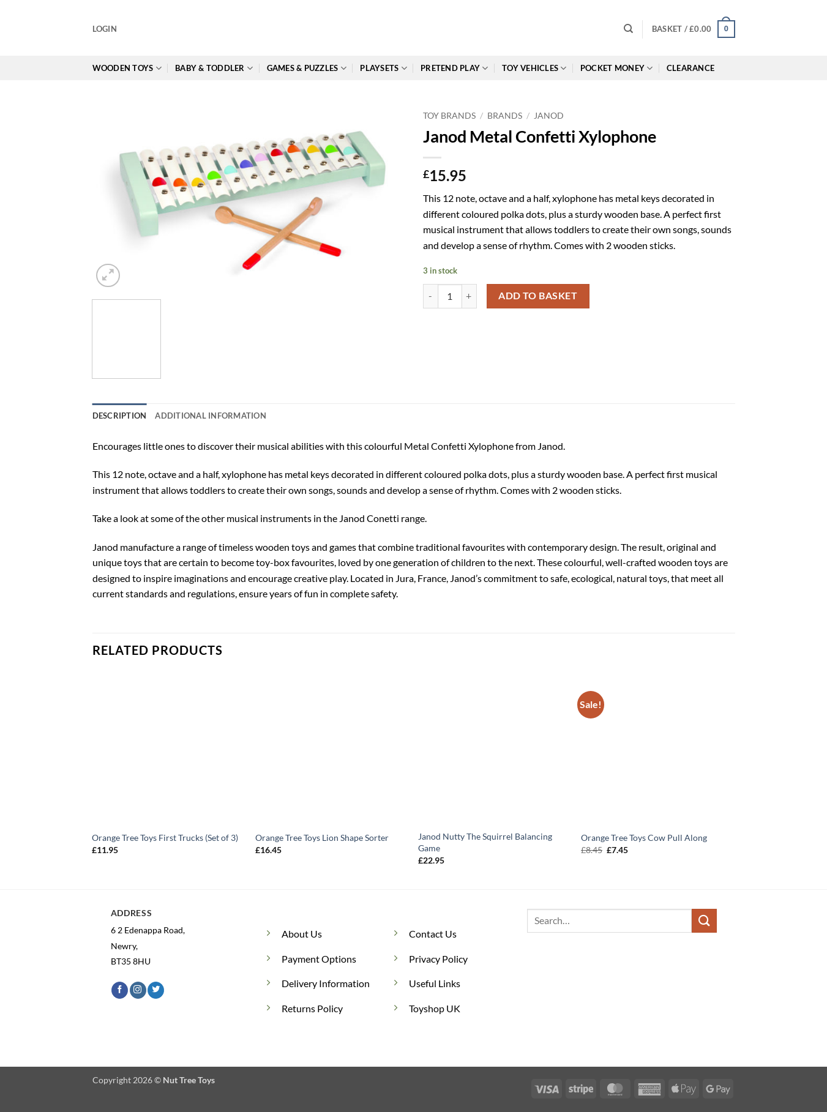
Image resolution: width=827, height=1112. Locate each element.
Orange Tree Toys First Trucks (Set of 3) (165, 837)
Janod (549, 116)
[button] (104, 29)
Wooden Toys (127, 68)
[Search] (628, 28)
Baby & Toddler (214, 68)
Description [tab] (119, 415)
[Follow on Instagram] (138, 990)
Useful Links (434, 983)
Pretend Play (454, 68)
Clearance (690, 68)
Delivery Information (326, 983)
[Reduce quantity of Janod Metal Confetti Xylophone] (430, 296)
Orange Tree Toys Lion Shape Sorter (322, 837)
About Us (302, 933)
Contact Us (433, 933)
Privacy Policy (438, 959)
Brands (504, 116)
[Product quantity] (450, 296)
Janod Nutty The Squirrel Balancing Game (485, 842)
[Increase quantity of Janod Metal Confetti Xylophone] (469, 296)
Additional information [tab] (210, 415)
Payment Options (319, 959)
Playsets (383, 68)
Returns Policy (312, 1008)
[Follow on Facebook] (119, 990)
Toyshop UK (434, 1008)
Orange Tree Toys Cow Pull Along (644, 837)
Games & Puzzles (306, 68)
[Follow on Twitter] (156, 990)
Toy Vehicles (534, 68)
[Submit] (704, 921)
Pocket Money (616, 68)
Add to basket (537, 295)
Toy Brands (449, 116)
